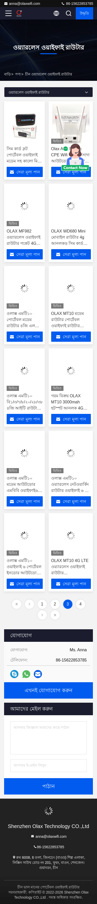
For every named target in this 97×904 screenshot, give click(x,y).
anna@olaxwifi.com (22, 4)
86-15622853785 (77, 4)
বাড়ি (7, 74)
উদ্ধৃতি (84, 13)
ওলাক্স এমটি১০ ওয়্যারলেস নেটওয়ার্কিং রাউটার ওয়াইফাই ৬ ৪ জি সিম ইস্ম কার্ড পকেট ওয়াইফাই (70, 490)
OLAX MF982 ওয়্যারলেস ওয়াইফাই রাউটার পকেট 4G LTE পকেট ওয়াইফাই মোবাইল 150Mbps (24, 243)
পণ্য (18, 74)
